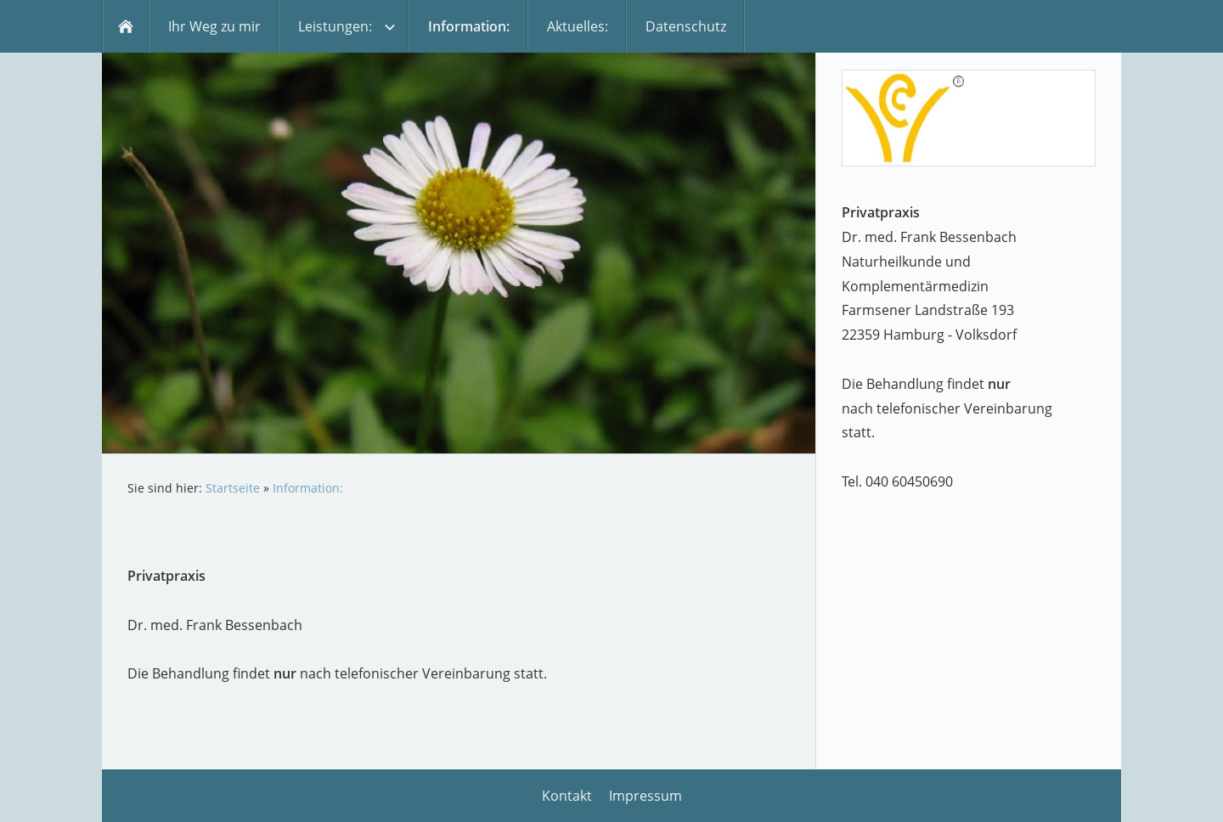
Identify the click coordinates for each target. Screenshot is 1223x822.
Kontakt (567, 795)
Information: (308, 488)
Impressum (645, 795)
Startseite (233, 488)
